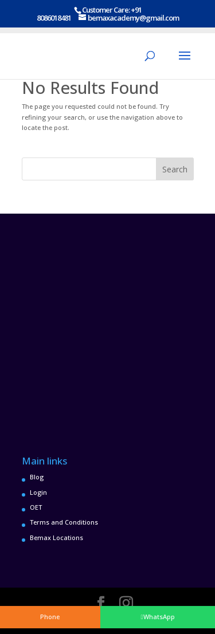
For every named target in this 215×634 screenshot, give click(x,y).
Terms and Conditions (64, 522)
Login (38, 492)
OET (36, 507)
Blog (37, 476)
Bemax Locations (56, 537)
